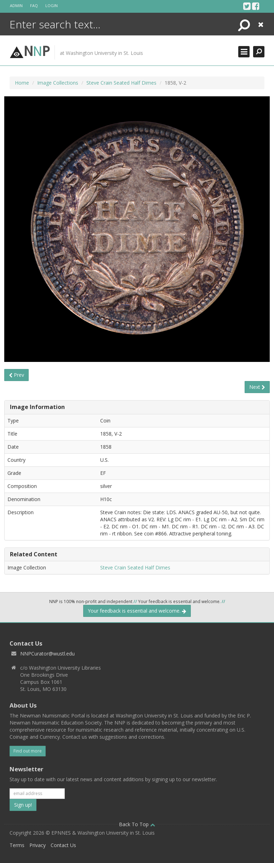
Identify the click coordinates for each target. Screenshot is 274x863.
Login (51, 5)
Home (22, 82)
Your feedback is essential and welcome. (137, 610)
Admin (16, 5)
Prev (16, 374)
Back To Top (137, 824)
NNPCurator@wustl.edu (47, 653)
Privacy (37, 845)
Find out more (27, 751)
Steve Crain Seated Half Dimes (121, 82)
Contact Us (63, 845)
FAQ (34, 5)
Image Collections (57, 82)
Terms (17, 845)
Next (257, 387)
